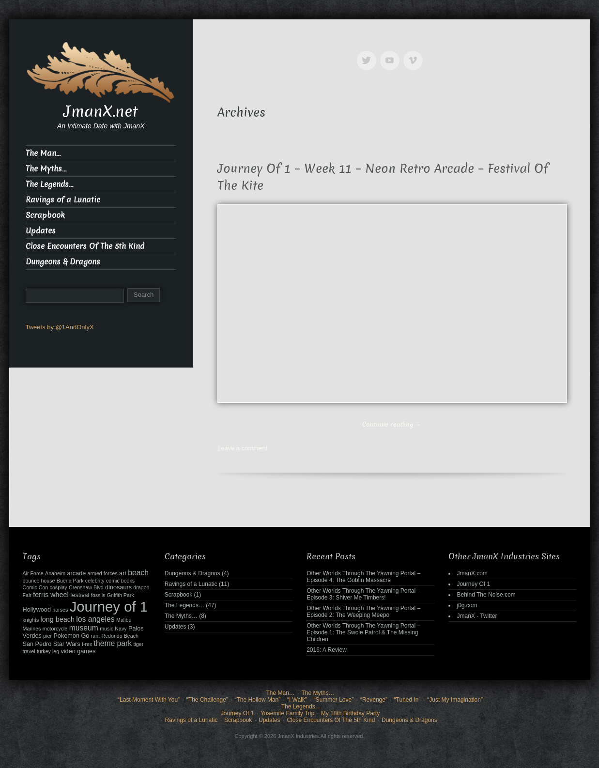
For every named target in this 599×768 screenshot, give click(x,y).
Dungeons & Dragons (63, 262)
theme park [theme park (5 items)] (113, 643)
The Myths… (46, 169)
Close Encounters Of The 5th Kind (85, 246)
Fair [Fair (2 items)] (27, 595)
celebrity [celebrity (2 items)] (95, 581)
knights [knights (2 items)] (31, 620)
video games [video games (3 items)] (78, 651)
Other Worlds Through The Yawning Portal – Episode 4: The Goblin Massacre (363, 577)
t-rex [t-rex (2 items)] (87, 644)
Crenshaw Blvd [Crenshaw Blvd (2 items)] (86, 587)
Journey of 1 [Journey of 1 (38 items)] (109, 606)
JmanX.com (472, 573)
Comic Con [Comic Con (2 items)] (35, 587)
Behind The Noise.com (486, 594)
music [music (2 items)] (106, 628)
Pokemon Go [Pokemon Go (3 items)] (71, 635)
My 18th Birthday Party (350, 713)
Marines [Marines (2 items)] (32, 628)
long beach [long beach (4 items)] (58, 619)
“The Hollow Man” (258, 699)
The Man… (43, 153)
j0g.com (467, 605)
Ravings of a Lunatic (63, 200)
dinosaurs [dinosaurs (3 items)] (118, 587)
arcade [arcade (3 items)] (76, 573)
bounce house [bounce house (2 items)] (39, 581)
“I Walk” (297, 699)
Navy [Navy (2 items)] (120, 628)
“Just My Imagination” (455, 699)
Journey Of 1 (473, 584)
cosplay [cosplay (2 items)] (58, 587)
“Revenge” (373, 699)
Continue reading (391, 424)
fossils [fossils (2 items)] (98, 595)
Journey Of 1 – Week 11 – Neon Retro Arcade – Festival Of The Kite (382, 177)
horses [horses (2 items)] (60, 610)
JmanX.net (100, 111)
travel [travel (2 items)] (29, 651)
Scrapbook (45, 215)
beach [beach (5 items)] (138, 572)
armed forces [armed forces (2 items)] (103, 573)
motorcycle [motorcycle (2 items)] (55, 628)
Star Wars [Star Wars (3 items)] (66, 644)
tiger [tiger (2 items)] (139, 644)
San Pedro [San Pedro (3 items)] (37, 644)
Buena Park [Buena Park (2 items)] (70, 581)
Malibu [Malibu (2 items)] (123, 620)
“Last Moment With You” (149, 699)
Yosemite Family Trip (287, 713)
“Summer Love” (334, 699)
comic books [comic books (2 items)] (120, 581)
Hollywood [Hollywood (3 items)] (37, 609)
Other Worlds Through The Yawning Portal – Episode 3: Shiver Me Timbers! (363, 594)
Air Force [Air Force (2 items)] (33, 573)
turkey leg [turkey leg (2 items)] (48, 651)
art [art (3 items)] (122, 573)
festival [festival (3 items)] (79, 595)
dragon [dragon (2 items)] (141, 587)
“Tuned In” (407, 699)
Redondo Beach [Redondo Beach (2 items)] (119, 636)
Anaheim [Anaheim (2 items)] (55, 573)
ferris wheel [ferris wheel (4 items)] (50, 595)
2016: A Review (327, 649)
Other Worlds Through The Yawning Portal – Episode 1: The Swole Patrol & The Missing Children (363, 632)
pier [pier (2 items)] (47, 636)
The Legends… (49, 184)
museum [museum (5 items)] (83, 628)
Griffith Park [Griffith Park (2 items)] (120, 595)
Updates (41, 231)
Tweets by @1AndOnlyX (60, 327)
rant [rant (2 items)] (95, 636)
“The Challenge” (207, 699)
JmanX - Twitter (477, 616)
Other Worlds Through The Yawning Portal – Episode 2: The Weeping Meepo (363, 611)
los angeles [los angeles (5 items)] (95, 619)
